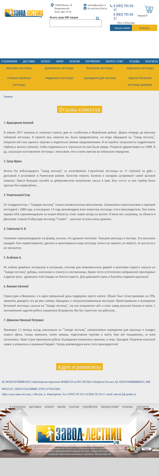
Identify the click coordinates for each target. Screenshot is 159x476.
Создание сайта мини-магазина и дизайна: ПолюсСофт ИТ (79, 454)
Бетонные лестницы (100, 68)
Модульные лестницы (59, 78)
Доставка (29, 61)
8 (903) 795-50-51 (124, 16)
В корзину (145, 27)
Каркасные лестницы (140, 68)
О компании (18, 406)
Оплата (45, 61)
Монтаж (74, 61)
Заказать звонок (123, 27)
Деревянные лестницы (59, 68)
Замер (60, 61)
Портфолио (93, 61)
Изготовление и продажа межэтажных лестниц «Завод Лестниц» (73, 451)
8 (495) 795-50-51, (77, 394)
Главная (8, 96)
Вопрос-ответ (114, 61)
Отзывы (134, 61)
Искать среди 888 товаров (64, 17)
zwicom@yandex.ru (96, 5)
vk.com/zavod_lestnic (97, 8)
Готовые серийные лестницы (19, 81)
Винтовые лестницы (19, 68)
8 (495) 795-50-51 (124, 8)
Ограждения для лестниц (100, 78)
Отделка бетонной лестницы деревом (140, 81)
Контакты (143, 406)
